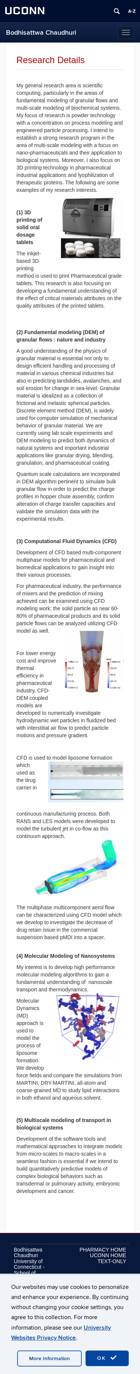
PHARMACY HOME (103, 1250)
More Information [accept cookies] (49, 1358)
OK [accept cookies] (107, 1358)
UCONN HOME (108, 1255)
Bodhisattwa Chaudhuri (41, 33)
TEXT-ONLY (111, 1261)
